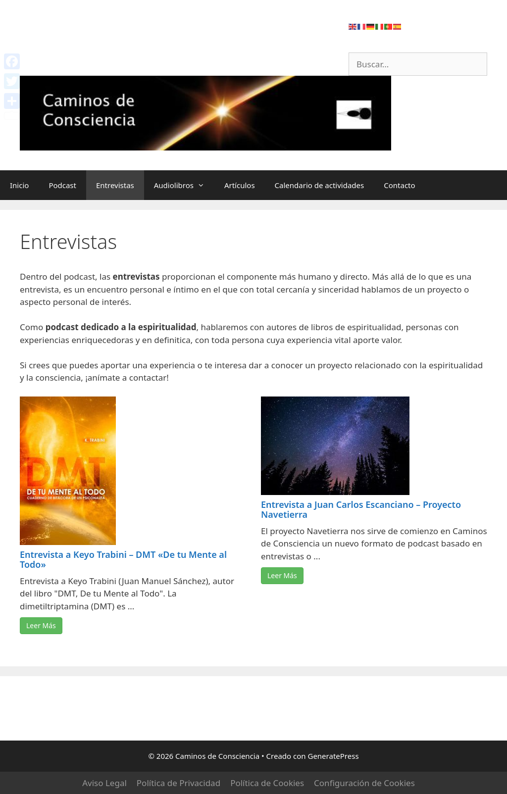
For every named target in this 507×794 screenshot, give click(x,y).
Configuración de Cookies (364, 783)
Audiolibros (184, 185)
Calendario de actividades (319, 185)
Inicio (19, 185)
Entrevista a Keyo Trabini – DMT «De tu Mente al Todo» (123, 559)
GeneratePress (332, 756)
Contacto (399, 185)
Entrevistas (115, 185)
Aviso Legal (104, 783)
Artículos (239, 185)
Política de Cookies (267, 783)
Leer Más (41, 625)
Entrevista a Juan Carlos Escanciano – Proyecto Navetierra (361, 509)
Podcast (62, 185)
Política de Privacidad (178, 783)
